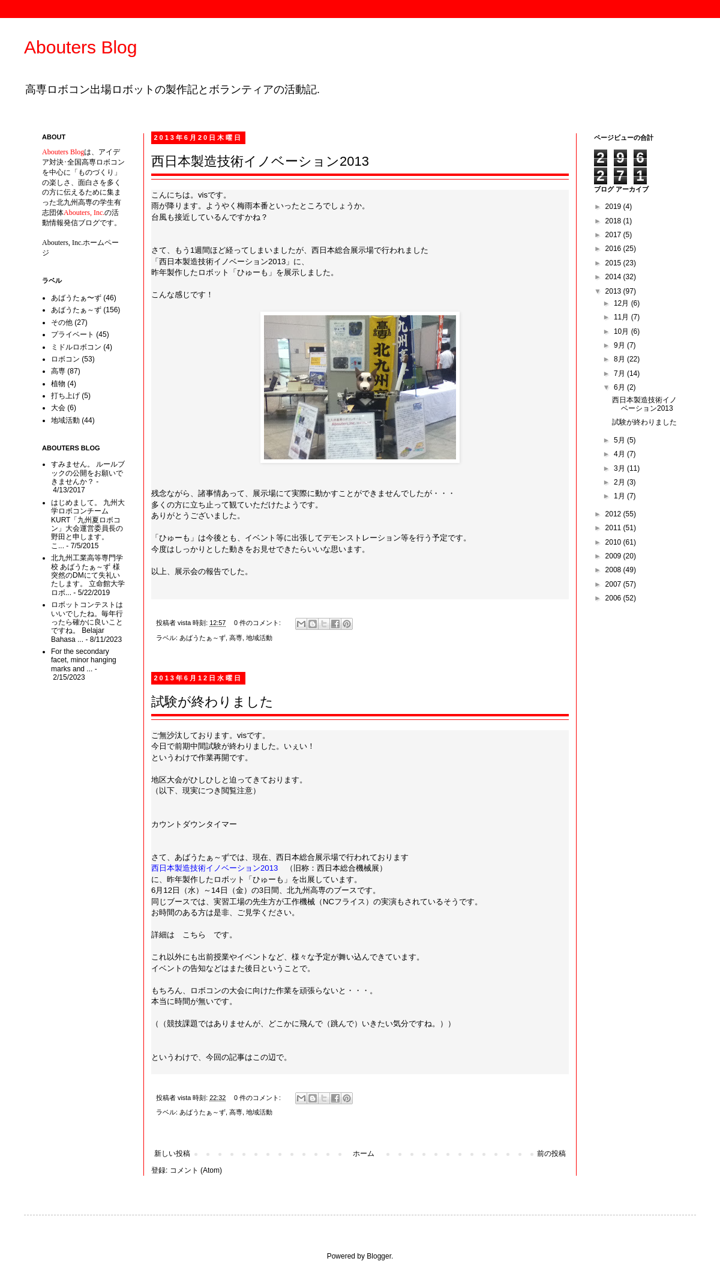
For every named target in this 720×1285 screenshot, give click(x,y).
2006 (614, 598)
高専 (235, 637)
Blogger (379, 1256)
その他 (62, 322)
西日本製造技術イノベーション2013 (260, 161)
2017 (614, 235)
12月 (622, 303)
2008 (614, 570)
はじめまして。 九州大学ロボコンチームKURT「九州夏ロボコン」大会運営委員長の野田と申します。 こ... (88, 524)
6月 (620, 387)
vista (185, 622)
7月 (620, 373)
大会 (58, 408)
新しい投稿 (172, 1153)
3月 (620, 468)
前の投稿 (551, 1153)
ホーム (363, 1153)
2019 (614, 206)
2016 (614, 248)
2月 (620, 482)
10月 (622, 331)
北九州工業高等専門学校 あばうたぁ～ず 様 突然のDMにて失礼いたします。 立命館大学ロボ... (88, 575)
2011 (614, 528)
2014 (614, 277)
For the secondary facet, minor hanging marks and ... (83, 660)
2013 (614, 291)
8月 (620, 359)
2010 (614, 542)
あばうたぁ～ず (202, 637)
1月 (620, 496)
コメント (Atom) (196, 1170)
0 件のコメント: (258, 622)
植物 (58, 383)
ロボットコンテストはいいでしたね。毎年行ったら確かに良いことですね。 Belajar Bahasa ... (87, 622)
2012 (614, 514)
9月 (620, 345)
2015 (614, 263)
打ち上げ (65, 396)
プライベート (72, 334)
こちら (194, 934)
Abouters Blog (80, 47)
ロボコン (65, 359)
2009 (614, 556)
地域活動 (259, 637)
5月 (620, 440)
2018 (614, 221)
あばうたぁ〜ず (76, 298)
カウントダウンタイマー (194, 824)
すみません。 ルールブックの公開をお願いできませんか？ (88, 473)
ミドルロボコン (76, 347)
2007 (614, 584)
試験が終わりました (212, 701)
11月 (622, 317)
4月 (620, 454)
